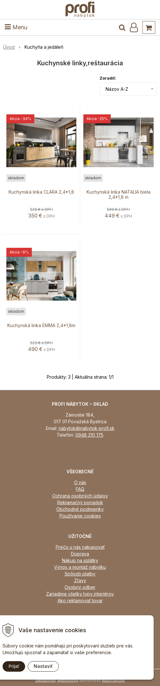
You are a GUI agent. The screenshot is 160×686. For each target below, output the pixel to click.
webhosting (67, 680)
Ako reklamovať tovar (80, 600)
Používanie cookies (80, 515)
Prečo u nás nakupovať (80, 547)
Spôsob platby (80, 573)
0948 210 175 (89, 435)
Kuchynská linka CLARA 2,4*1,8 (41, 192)
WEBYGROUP (113, 680)
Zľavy (80, 580)
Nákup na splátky (80, 560)
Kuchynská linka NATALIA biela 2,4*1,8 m (118, 194)
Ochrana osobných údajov (80, 495)
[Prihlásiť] (134, 27)
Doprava (80, 553)
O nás (80, 482)
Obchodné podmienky (80, 509)
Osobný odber (80, 587)
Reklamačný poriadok (80, 502)
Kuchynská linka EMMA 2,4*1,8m (41, 325)
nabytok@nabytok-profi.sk (87, 428)
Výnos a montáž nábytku (80, 567)
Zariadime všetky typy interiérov (80, 594)
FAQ (80, 489)
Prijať (14, 666)
